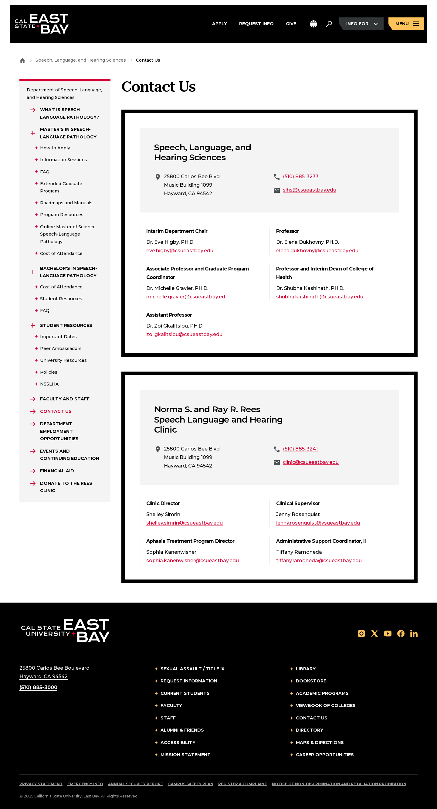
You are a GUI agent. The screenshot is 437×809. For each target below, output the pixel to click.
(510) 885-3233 (301, 176)
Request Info (256, 24)
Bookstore (311, 681)
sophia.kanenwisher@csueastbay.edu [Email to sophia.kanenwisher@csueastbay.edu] (192, 560)
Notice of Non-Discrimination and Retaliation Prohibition (339, 784)
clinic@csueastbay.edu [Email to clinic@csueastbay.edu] (311, 462)
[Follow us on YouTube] (387, 633)
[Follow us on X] (374, 633)
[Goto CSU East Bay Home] (22, 60)
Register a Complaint (242, 784)
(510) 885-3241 (300, 449)
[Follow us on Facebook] (401, 633)
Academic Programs (322, 693)
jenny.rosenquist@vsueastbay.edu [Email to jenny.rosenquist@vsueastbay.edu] (318, 523)
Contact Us (311, 718)
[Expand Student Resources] (33, 325)
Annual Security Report (135, 784)
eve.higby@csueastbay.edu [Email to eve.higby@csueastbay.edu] (179, 250)
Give (291, 24)
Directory (309, 730)
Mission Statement (186, 754)
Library (306, 668)
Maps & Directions (320, 742)
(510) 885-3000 (38, 687)
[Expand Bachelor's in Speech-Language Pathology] (33, 272)
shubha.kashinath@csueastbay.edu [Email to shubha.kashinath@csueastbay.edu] (319, 297)
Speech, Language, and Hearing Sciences (81, 60)
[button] (313, 24)
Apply (219, 24)
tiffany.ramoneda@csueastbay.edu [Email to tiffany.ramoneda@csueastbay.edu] (319, 560)
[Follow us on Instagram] (361, 633)
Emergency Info (85, 784)
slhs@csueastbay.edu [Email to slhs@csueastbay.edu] (309, 190)
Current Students (185, 693)
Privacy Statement (41, 784)
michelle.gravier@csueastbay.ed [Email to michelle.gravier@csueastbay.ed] (185, 297)
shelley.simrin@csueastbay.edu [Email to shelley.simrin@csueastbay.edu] (184, 523)
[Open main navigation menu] (406, 23)
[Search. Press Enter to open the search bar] (329, 24)
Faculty (171, 705)
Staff (168, 718)
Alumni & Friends (182, 730)
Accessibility (178, 742)
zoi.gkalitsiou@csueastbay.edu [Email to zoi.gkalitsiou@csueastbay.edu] (184, 334)
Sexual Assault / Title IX (193, 668)
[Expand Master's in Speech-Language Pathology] (33, 133)
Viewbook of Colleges (326, 705)
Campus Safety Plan (190, 784)
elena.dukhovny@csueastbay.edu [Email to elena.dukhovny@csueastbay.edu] (317, 250)
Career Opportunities (325, 754)
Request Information (189, 681)
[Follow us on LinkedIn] (414, 633)
